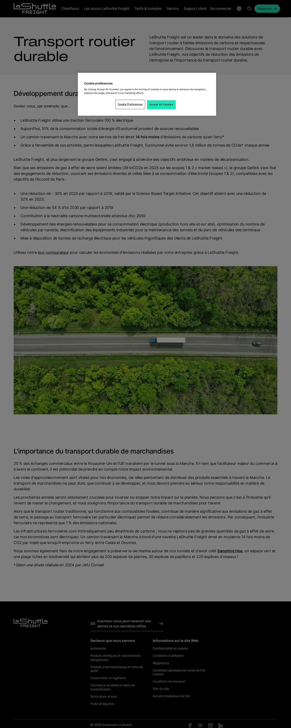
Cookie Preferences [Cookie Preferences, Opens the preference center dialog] (130, 104)
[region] (147, 94)
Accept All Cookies (161, 104)
